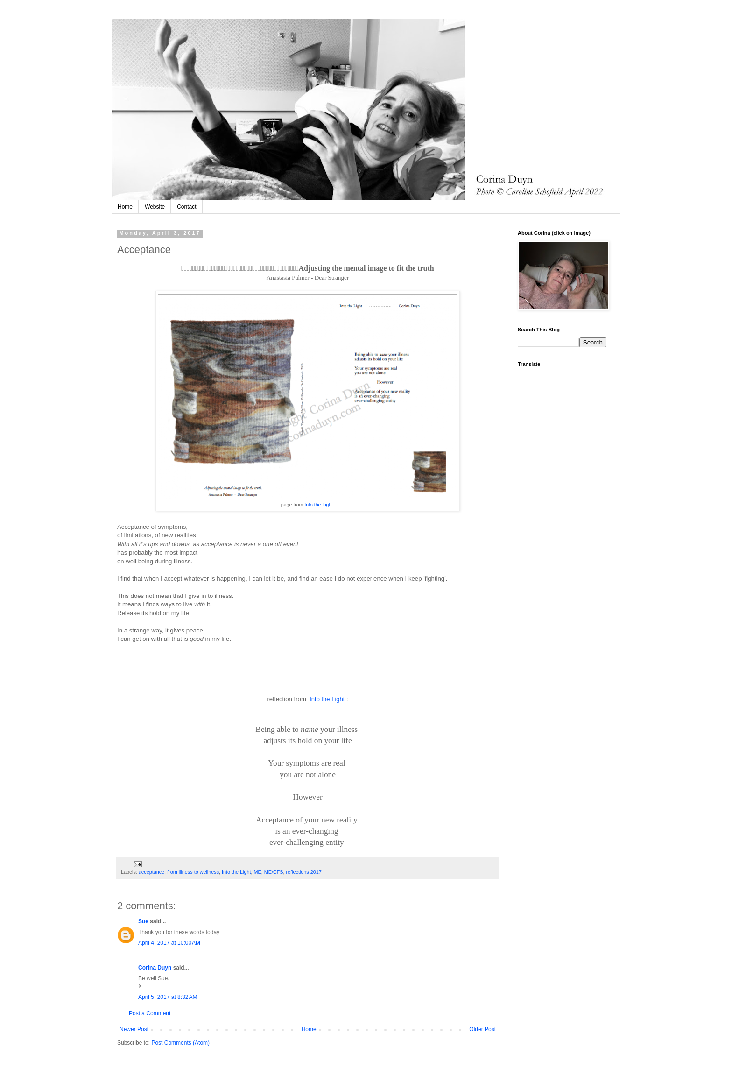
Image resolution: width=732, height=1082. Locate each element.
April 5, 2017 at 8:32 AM (167, 997)
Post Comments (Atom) (180, 1043)
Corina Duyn (154, 967)
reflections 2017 (304, 872)
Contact (186, 207)
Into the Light (318, 504)
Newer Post (134, 1029)
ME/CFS (273, 872)
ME (257, 872)
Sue (143, 921)
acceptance (151, 872)
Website (155, 207)
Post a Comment (149, 1013)
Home (125, 207)
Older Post (482, 1029)
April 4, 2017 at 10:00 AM (169, 943)
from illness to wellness (193, 872)
